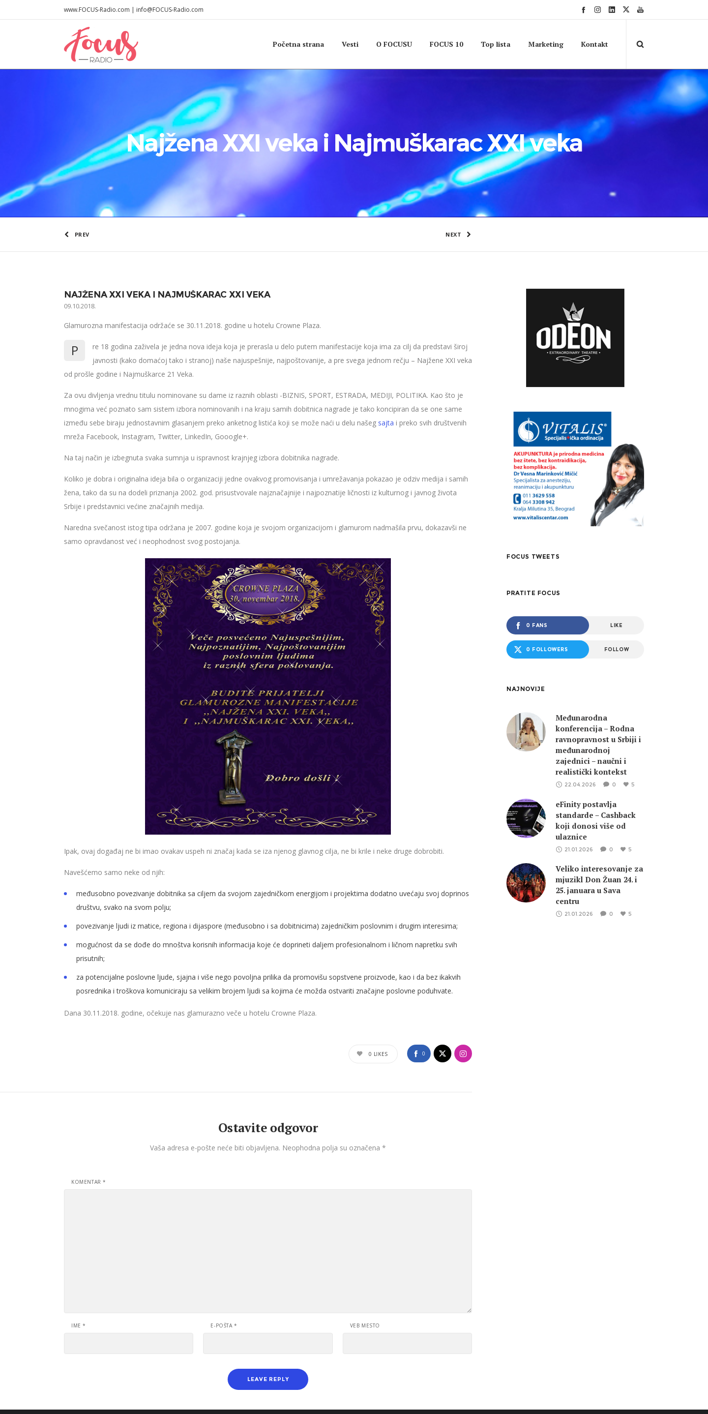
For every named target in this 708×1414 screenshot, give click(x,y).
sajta (386, 353)
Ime (78, 1256)
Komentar (88, 1112)
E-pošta (223, 1256)
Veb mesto (365, 1256)
